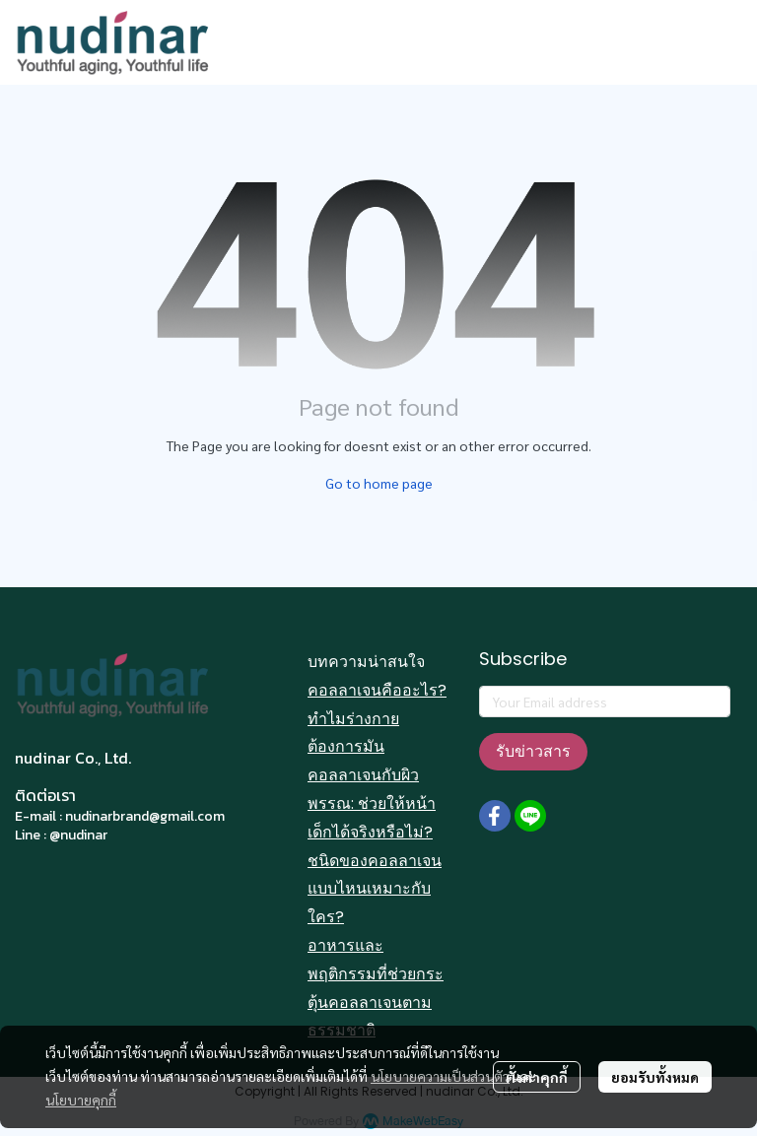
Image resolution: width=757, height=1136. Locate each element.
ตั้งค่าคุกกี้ (537, 1077)
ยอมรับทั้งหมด (655, 1077)
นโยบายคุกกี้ (80, 1099)
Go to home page (379, 483)
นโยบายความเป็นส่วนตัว (440, 1076)
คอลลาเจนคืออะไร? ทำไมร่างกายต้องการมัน (377, 719)
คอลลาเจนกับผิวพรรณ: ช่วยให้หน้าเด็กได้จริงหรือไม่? (372, 803)
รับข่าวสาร (533, 751)
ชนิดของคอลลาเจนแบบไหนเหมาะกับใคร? (375, 889)
